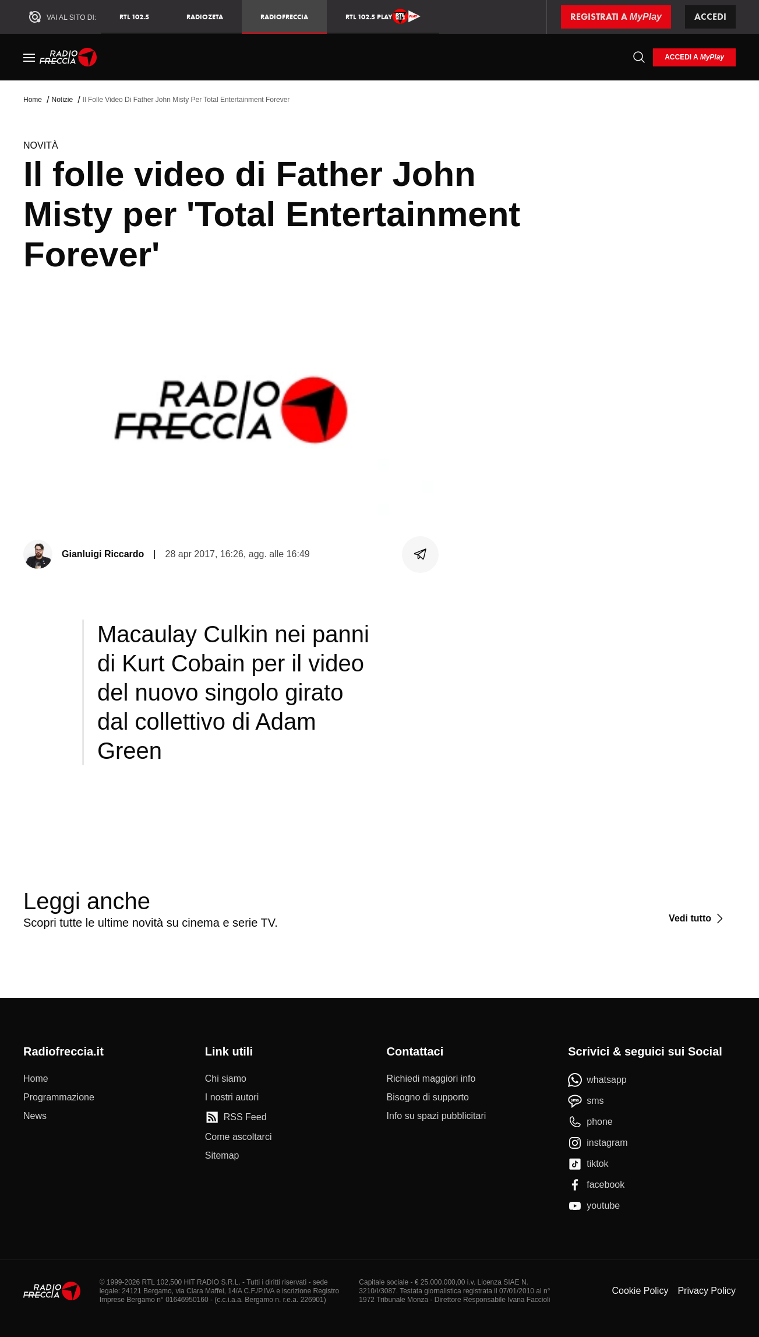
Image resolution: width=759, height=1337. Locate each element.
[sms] (585, 1101)
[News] (35, 1116)
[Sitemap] (222, 1156)
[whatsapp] (597, 1080)
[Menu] (29, 57)
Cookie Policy (640, 1291)
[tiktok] (588, 1164)
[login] (694, 57)
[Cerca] (639, 57)
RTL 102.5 (134, 16)
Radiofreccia (284, 16)
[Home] (68, 57)
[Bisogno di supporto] (428, 1097)
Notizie (62, 100)
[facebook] (596, 1185)
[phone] (590, 1122)
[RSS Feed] (236, 1117)
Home (32, 100)
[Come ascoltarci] (238, 1137)
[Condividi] (420, 554)
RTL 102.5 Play (383, 16)
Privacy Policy (706, 1291)
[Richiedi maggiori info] (431, 1079)
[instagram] (597, 1143)
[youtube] (594, 1206)
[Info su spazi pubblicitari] (436, 1116)
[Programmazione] (58, 1097)
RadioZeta (204, 16)
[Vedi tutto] (697, 918)
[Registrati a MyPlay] (616, 17)
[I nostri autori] (232, 1097)
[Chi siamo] (225, 1079)
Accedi (710, 16)
